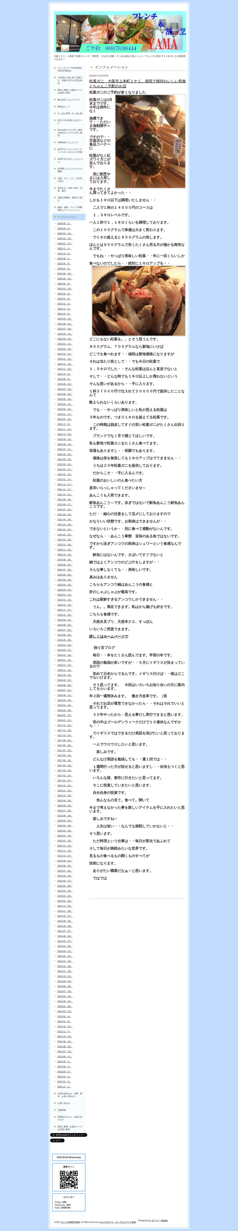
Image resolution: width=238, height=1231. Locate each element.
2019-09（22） (65, 620)
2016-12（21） (65, 785)
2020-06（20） (65, 575)
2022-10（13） (65, 434)
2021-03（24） (65, 529)
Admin (164, 1220)
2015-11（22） (65, 851)
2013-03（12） (65, 1011)
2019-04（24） (65, 645)
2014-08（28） (65, 926)
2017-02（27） (65, 775)
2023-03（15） (65, 409)
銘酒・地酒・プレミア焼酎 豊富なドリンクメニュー (72, 208)
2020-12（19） (65, 544)
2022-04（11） (65, 464)
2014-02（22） (65, 956)
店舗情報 (62, 1110)
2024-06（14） (65, 334)
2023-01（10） (65, 419)
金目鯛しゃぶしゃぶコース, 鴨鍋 (71, 169)
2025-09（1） (64, 258)
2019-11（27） (65, 610)
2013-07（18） (65, 991)
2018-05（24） (65, 700)
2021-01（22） (65, 539)
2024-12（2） (64, 304)
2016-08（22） (65, 805)
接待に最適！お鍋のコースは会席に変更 (70, 91)
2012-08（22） (65, 1046)
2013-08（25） (65, 986)
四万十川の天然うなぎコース (70, 121)
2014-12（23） (65, 906)
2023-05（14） (65, 399)
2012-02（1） (64, 1076)
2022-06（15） (65, 454)
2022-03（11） (65, 469)
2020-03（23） (65, 590)
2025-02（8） (64, 294)
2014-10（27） (65, 916)
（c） (117, 1222)
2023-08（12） (65, 384)
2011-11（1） (64, 1086)
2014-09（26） (65, 921)
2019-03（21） (65, 650)
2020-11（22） (65, 549)
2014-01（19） (65, 961)
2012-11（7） (64, 1031)
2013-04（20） (65, 1006)
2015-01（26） (65, 901)
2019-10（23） (65, 615)
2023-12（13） (65, 364)
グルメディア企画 (127, 1222)
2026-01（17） (65, 243)
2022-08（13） (65, 444)
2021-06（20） (65, 514)
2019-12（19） (65, 605)
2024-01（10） (65, 359)
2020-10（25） (65, 555)
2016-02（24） (65, 836)
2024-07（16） (65, 329)
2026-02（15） (65, 238)
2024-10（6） (64, 314)
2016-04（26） (65, 826)
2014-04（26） (65, 946)
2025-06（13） (65, 273)
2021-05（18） (65, 519)
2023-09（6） (64, 379)
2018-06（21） (65, 695)
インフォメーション (67, 217)
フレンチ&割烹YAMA (70, 1222)
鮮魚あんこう (64, 106)
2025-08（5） (64, 263)
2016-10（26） (65, 795)
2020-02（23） (65, 595)
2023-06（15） (65, 394)
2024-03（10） (65, 349)
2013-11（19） (65, 971)
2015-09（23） (65, 861)
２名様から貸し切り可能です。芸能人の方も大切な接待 (70, 80)
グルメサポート (106, 1222)
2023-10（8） (64, 374)
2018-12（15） (65, 665)
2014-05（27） (65, 941)
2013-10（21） (65, 976)
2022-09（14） (65, 439)
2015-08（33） (65, 866)
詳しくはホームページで (108, 636)
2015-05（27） (65, 881)
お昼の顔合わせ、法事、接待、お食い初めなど (70, 1094)
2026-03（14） (65, 233)
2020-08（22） (65, 565)
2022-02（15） (65, 474)
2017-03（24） (65, 770)
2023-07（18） (65, 389)
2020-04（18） (65, 585)
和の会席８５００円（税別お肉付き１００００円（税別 (70, 133)
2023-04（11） (65, 404)
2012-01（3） (64, 1081)
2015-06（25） (65, 876)
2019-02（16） (65, 655)
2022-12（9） (64, 424)
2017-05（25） (65, 760)
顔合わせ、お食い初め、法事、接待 (70, 189)
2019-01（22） (65, 660)
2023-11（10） (65, 369)
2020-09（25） (65, 560)
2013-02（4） (64, 1016)
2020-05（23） (65, 580)
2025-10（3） (64, 253)
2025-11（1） (64, 248)
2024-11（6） (64, 309)
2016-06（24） (65, 815)
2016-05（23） (65, 820)
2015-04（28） (65, 886)
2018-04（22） (65, 705)
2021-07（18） (65, 509)
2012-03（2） (64, 1071)
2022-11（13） (65, 429)
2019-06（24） (65, 635)
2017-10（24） (65, 735)
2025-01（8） (64, 299)
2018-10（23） (65, 675)
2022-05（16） (65, 459)
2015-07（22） (65, 871)
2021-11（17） (65, 489)
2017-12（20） (65, 725)
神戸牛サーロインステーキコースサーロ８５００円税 (70, 150)
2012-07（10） (65, 1051)
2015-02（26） (65, 896)
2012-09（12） (65, 1041)
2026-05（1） (64, 223)
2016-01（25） (65, 841)
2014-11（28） (65, 911)
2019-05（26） (65, 640)
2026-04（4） (64, 228)
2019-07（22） (65, 630)
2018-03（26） (65, 710)
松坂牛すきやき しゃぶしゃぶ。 (70, 160)
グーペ (155, 1220)
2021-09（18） (65, 499)
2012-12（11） (65, 1026)
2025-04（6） (64, 284)
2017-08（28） (65, 745)
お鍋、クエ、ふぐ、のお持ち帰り (70, 179)
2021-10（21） (65, 494)
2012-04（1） (64, 1066)
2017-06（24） (65, 755)
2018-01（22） (65, 720)
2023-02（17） (65, 414)
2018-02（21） (65, 715)
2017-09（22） (65, 740)
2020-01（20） (65, 600)
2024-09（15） (65, 319)
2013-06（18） (65, 996)
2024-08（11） (65, 324)
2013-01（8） (64, 1021)
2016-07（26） (65, 810)
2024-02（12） (65, 354)
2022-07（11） (65, 449)
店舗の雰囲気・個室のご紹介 (70, 198)
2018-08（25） (65, 685)
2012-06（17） (65, 1056)
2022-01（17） (65, 479)
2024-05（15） (65, 339)
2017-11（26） (65, 730)
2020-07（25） (65, 570)
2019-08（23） (65, 625)
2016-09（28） (65, 800)
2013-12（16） (65, 966)
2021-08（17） (65, 504)
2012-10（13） (65, 1036)
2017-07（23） (65, 750)
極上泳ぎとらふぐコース (69, 100)
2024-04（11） (65, 344)
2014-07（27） (65, 931)
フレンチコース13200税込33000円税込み (70, 69)
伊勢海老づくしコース (68, 142)
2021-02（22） (65, 534)
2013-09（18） (65, 981)
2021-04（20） (65, 524)
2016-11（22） (65, 790)
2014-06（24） (65, 936)
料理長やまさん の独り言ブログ (70, 1118)
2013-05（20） (65, 1001)
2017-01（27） (65, 780)
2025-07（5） (64, 268)
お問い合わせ (64, 1103)
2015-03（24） (65, 891)
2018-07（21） (65, 690)
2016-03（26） (65, 831)
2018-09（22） (65, 680)
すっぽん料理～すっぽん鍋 (70, 113)
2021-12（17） (65, 484)
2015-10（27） (65, 856)
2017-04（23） (65, 765)
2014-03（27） (65, 951)
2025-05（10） (65, 279)
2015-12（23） (65, 846)
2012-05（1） (64, 1061)
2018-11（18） (65, 670)
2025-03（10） (65, 289)
